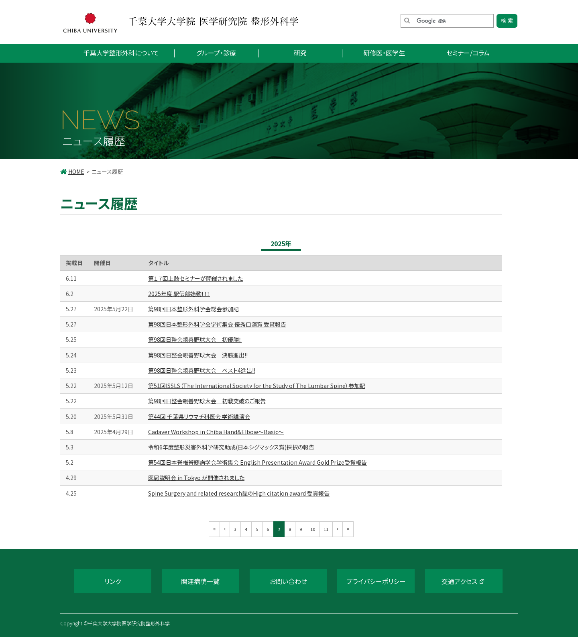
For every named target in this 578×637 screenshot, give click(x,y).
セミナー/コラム (468, 52)
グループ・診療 (216, 52)
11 (326, 529)
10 (312, 529)
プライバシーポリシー (376, 581)
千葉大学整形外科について (121, 52)
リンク (112, 581)
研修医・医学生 (384, 52)
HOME (76, 171)
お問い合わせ (288, 581)
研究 (300, 52)
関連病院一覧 (200, 581)
